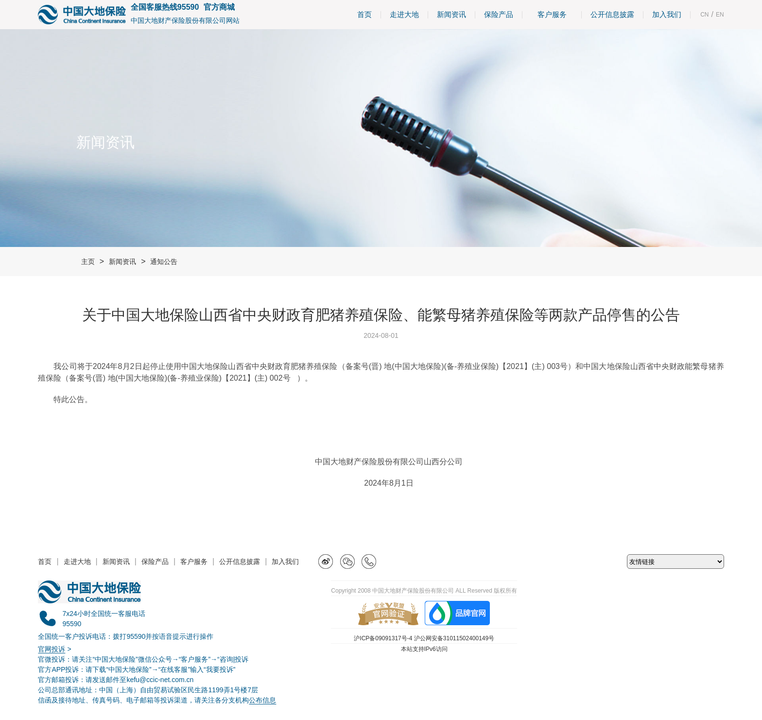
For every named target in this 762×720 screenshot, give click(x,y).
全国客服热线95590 (165, 7)
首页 (364, 14)
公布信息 (262, 700)
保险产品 (498, 14)
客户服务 (551, 14)
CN (704, 14)
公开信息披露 (612, 14)
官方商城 (219, 7)
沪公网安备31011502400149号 (454, 638)
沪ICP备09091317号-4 (383, 638)
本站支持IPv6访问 (424, 649)
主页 (88, 261)
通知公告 (163, 261)
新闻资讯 (451, 14)
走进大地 (404, 14)
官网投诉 (51, 649)
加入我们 (666, 14)
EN (720, 14)
